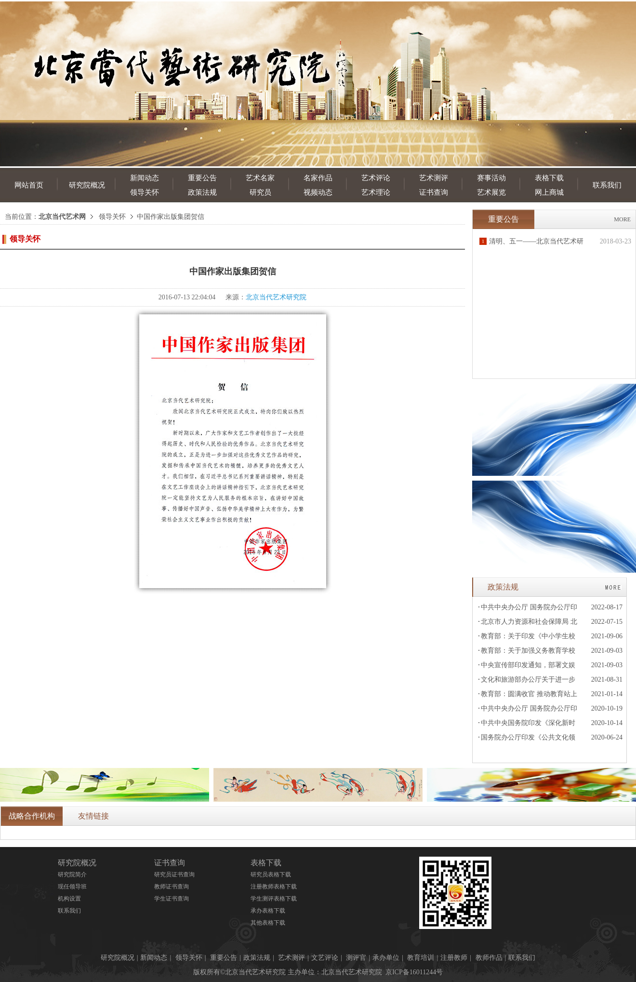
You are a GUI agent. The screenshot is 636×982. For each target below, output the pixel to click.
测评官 (356, 957)
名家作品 (318, 178)
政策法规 (202, 192)
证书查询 (433, 192)
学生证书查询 (171, 898)
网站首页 (28, 185)
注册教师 (453, 957)
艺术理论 (375, 192)
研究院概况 (87, 185)
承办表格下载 (268, 910)
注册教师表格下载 (274, 886)
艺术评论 (375, 178)
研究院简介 (72, 874)
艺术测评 (433, 178)
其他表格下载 (268, 922)
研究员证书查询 (174, 874)
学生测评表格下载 (274, 898)
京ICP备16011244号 (414, 972)
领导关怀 (144, 192)
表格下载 (549, 178)
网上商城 (549, 192)
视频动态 (318, 192)
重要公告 (202, 178)
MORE (622, 219)
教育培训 (420, 957)
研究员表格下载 (271, 874)
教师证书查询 (171, 886)
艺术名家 (260, 178)
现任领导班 (72, 886)
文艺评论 (324, 957)
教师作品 (489, 957)
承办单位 (385, 957)
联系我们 (607, 185)
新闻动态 (144, 178)
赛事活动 (491, 178)
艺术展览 (491, 192)
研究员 (260, 192)
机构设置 (69, 898)
